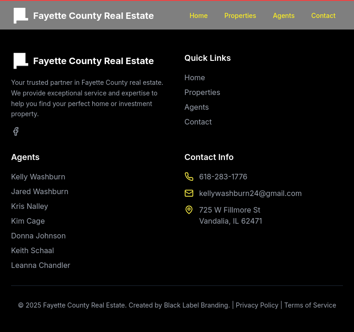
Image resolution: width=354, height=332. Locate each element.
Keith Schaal (32, 250)
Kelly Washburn (38, 176)
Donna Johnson (38, 235)
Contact (323, 15)
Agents (284, 15)
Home (198, 15)
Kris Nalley (29, 206)
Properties (240, 15)
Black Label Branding (196, 305)
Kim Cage (28, 220)
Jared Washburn (39, 191)
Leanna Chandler (41, 265)
